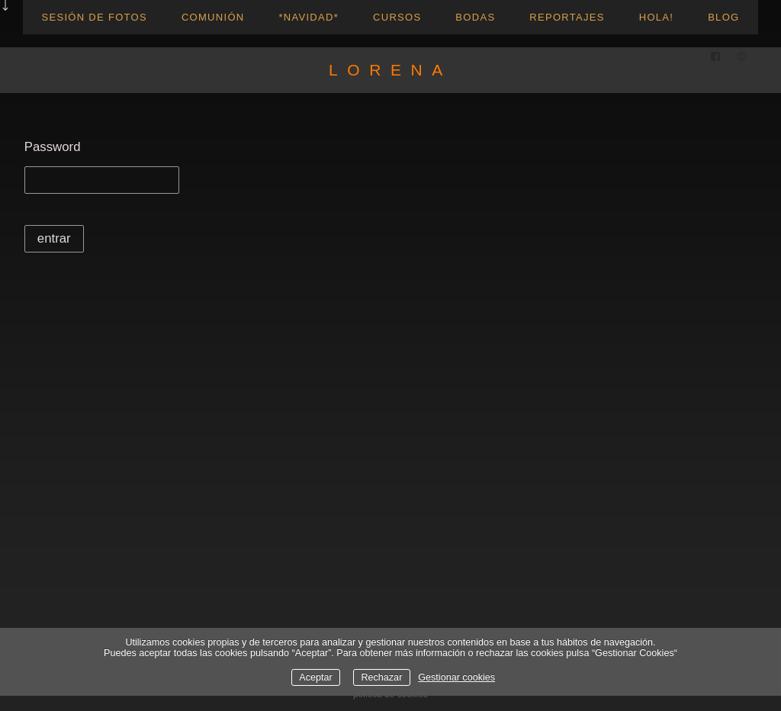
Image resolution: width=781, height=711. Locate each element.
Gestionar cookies (456, 677)
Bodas (475, 17)
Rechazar (381, 677)
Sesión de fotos (94, 17)
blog (723, 17)
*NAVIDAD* (308, 17)
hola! (656, 17)
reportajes (566, 17)
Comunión (213, 17)
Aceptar (315, 677)
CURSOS (397, 17)
